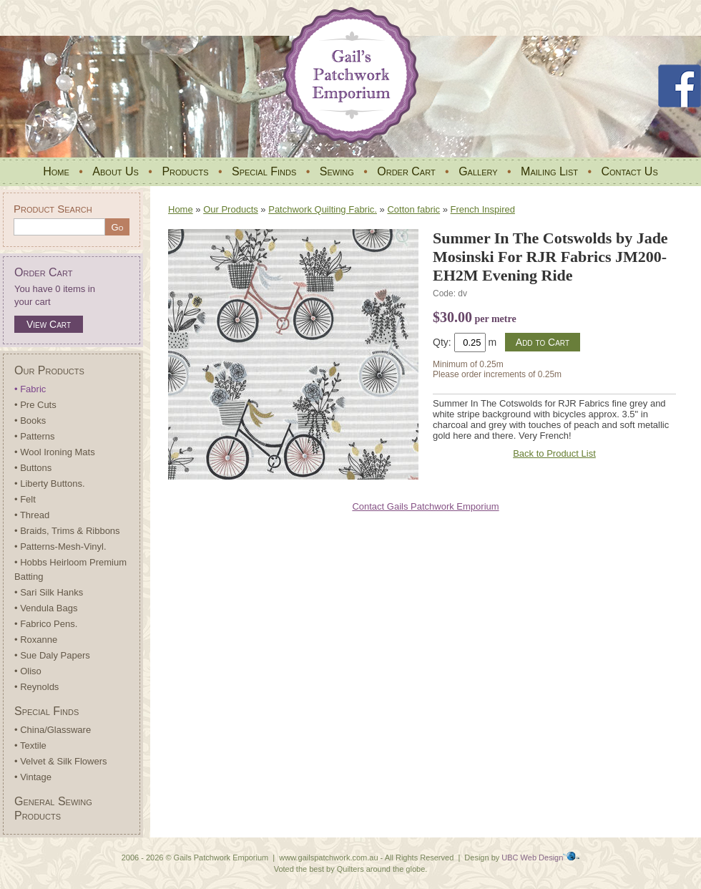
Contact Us (629, 171)
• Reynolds (36, 686)
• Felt (25, 499)
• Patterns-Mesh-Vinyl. (60, 546)
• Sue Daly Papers (52, 655)
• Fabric (30, 389)
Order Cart (406, 171)
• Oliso (27, 671)
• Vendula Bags (45, 608)
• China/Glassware (52, 729)
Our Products (49, 370)
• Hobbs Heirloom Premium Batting (70, 569)
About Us (115, 171)
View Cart (48, 324)
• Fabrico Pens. (45, 623)
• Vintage (33, 777)
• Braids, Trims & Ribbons (67, 530)
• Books (30, 420)
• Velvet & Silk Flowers (60, 761)
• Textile (30, 745)
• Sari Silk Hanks (48, 592)
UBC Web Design (532, 857)
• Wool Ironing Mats (54, 452)
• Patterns (34, 436)
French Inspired (483, 209)
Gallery (478, 171)
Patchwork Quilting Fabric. (322, 209)
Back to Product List (554, 453)
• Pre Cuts (35, 404)
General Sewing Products (53, 808)
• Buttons (33, 467)
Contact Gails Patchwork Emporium (425, 506)
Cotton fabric (413, 209)
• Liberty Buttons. (49, 483)
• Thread (31, 515)
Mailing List (549, 171)
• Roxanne (35, 639)
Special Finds (264, 171)
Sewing (337, 171)
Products (185, 171)
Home (56, 171)
